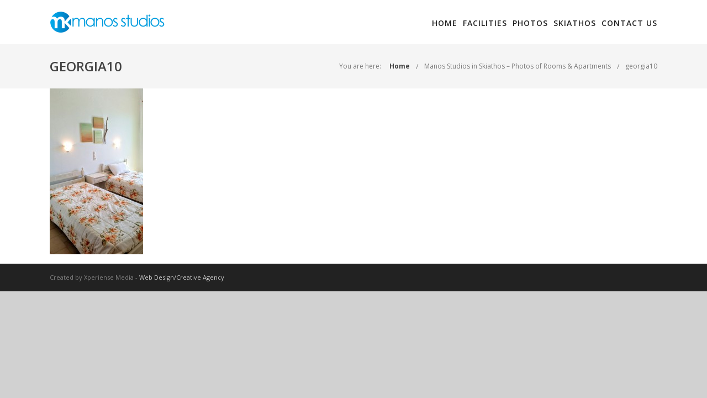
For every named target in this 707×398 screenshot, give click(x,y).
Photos (530, 23)
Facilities (485, 23)
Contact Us (629, 23)
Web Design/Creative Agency (181, 277)
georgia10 (641, 66)
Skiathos (574, 23)
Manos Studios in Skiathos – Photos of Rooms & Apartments (517, 66)
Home (444, 23)
